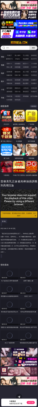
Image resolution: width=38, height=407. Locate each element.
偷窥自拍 (9, 80)
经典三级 (17, 75)
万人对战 (26, 55)
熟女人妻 (9, 67)
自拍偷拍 (17, 63)
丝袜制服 (17, 67)
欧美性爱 (34, 72)
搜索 (33, 48)
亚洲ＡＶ (9, 63)
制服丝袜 (9, 75)
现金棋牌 (26, 59)
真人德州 (17, 55)
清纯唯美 (17, 83)
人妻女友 (26, 88)
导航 (2, 98)
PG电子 (9, 55)
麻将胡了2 (9, 59)
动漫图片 (34, 80)
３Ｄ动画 (34, 63)
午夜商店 (17, 96)
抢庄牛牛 (34, 59)
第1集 (4, 221)
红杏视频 (9, 100)
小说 (2, 89)
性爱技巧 (34, 91)
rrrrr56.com (19, 43)
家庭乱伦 (17, 88)
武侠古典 (34, 88)
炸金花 (17, 59)
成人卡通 (26, 72)
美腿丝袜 (9, 83)
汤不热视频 (33, 96)
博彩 (2, 57)
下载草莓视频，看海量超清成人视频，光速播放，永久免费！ (19, 214)
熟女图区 (26, 83)
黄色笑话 (26, 91)
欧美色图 (26, 80)
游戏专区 (34, 55)
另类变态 (34, 75)
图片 (2, 81)
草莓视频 (26, 96)
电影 (2, 73)
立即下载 (31, 402)
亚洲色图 (17, 80)
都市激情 (9, 88)
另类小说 (17, 91)
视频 (2, 65)
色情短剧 (17, 100)
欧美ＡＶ (26, 63)
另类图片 (34, 83)
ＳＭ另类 (34, 67)
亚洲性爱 (9, 72)
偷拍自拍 (17, 72)
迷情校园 (9, 91)
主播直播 (26, 67)
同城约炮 (9, 96)
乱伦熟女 (26, 75)
